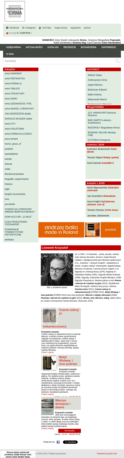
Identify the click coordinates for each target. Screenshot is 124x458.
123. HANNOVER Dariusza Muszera (102, 114)
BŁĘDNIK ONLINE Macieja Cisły (102, 133)
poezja (8, 159)
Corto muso (111, 210)
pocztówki (10, 204)
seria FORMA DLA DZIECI (18, 133)
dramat (8, 164)
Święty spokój (111, 157)
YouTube (46, 27)
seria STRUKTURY (15, 93)
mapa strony (60, 27)
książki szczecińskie (15, 194)
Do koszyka (70, 431)
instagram (31, 27)
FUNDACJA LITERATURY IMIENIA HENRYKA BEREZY (20, 210)
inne (7, 199)
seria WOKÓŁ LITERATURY (19, 108)
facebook (14, 27)
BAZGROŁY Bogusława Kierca (104, 127)
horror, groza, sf (13, 144)
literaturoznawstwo (14, 174)
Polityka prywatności (57, 453)
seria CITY (10, 123)
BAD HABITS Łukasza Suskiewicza (99, 121)
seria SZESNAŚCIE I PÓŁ (18, 103)
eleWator (9, 239)
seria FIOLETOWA (14, 128)
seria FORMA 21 (13, 83)
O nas (10, 54)
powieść (9, 149)
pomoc (87, 27)
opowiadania (11, 154)
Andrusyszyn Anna (97, 80)
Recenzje (69, 47)
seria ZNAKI (11, 98)
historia (8, 184)
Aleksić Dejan (95, 75)
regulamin (76, 27)
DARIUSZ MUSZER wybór (18, 118)
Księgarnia (13, 47)
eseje (7, 169)
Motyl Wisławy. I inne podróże (68, 361)
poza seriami (11, 138)
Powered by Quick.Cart (107, 453)
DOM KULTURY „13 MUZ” (18, 216)
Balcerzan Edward (97, 89)
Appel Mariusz (95, 84)
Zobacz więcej (47, 352)
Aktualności (34, 47)
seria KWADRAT (13, 73)
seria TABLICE (12, 88)
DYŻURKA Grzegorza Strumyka (99, 141)
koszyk (12, 33)
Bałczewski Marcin (97, 99)
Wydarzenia (89, 47)
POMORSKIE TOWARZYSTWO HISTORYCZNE (14, 232)
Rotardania (109, 196)
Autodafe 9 (108, 163)
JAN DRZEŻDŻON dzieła (18, 113)
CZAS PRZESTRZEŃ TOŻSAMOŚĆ (16, 223)
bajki (7, 189)
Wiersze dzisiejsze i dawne (62, 404)
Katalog (53, 47)
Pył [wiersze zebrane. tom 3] (101, 203)
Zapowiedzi (108, 47)
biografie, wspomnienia (16, 179)
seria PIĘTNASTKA (15, 78)
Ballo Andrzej (94, 94)
